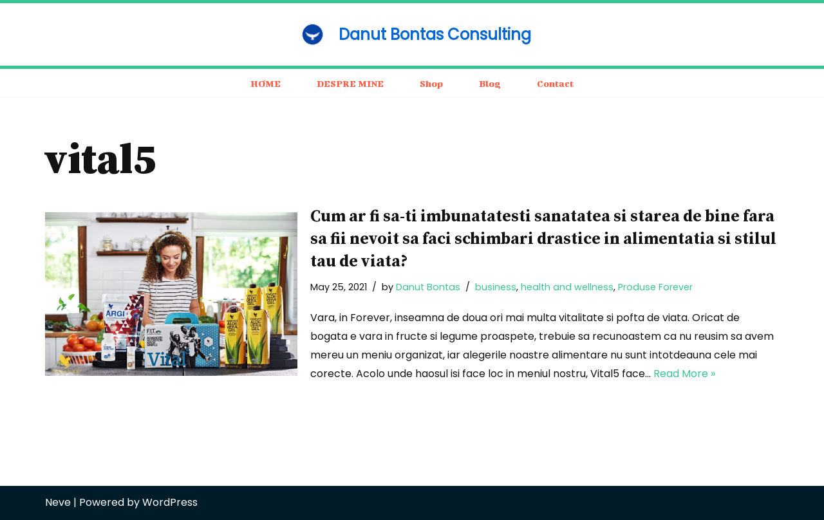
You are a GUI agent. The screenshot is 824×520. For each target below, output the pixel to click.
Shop (431, 83)
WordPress (170, 502)
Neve (58, 502)
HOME (265, 83)
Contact (555, 83)
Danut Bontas (428, 287)
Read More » (684, 373)
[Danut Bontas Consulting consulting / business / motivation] (412, 34)
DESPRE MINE (350, 83)
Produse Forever (655, 287)
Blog (490, 83)
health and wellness (567, 287)
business (495, 287)
